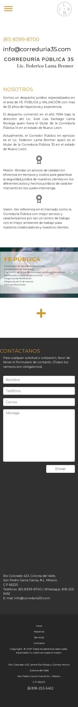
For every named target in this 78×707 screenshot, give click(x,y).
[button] (6, 272)
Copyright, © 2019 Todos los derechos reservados (38, 648)
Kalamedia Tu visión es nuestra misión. (39, 652)
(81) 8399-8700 (21, 39)
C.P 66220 (39, 681)
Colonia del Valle (39, 670)
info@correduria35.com (37, 49)
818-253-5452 (41, 688)
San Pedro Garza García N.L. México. (39, 676)
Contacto (39, 643)
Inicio (39, 625)
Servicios (39, 637)
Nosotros (39, 631)
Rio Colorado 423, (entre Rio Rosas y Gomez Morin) (39, 664)
